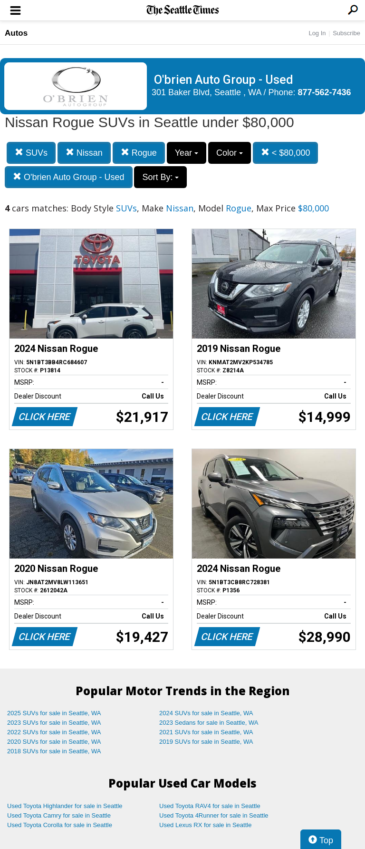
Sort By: (160, 177)
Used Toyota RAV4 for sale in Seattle (209, 805)
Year (186, 153)
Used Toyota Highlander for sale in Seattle (65, 805)
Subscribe (346, 33)
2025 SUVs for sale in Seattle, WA (54, 713)
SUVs (31, 153)
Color (229, 153)
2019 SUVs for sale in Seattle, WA (206, 741)
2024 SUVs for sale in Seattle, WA (206, 713)
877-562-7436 (324, 92)
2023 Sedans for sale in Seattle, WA (208, 722)
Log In (317, 33)
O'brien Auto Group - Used (69, 177)
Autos (16, 33)
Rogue (139, 153)
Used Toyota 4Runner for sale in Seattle (214, 815)
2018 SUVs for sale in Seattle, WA (54, 751)
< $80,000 (285, 153)
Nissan (84, 153)
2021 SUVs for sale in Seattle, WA (206, 732)
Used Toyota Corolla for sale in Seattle (59, 825)
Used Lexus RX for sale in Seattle (205, 825)
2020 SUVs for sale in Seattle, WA (54, 741)
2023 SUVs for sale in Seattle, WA (54, 722)
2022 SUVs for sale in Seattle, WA (54, 732)
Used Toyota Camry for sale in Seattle (59, 815)
